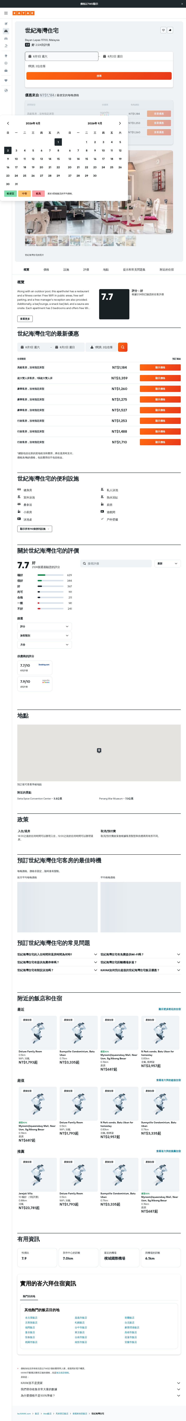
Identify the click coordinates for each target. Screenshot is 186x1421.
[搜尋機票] (5, 23)
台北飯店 (129, 1322)
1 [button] (87, 89)
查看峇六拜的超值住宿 (168, 1080)
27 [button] (70, 122)
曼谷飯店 (30, 1332)
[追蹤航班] (5, 63)
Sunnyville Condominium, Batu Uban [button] (77, 1053)
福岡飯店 (30, 1327)
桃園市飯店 (31, 1342)
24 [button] (45, 122)
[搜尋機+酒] (5, 45)
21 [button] (79, 114)
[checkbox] (34, 667)
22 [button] (87, 114)
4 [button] (54, 97)
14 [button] (79, 105)
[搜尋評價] (119, 563)
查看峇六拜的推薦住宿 (168, 1151)
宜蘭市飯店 (131, 1342)
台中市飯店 (81, 1327)
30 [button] (37, 131)
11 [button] (54, 105)
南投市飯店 (81, 1342)
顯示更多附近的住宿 (170, 1009)
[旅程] (5, 80)
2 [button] (37, 97)
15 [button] (87, 105)
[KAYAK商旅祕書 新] (5, 70)
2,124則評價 (42, 45)
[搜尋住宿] (5, 31)
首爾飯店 (129, 1317)
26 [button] (62, 122)
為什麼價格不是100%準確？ (101, 1396)
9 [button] (37, 105)
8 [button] (87, 97)
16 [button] (37, 114)
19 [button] (62, 114)
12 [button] (62, 105)
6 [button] (70, 97)
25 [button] (53, 122)
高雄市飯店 (131, 1332)
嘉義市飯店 (81, 1317)
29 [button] (87, 122)
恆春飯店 (30, 1337)
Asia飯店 (47, 1413)
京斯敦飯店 (31, 1322)
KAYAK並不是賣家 (101, 1383)
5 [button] (62, 97)
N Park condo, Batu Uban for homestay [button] (157, 1053)
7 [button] (79, 97)
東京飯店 (80, 1332)
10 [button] (45, 105)
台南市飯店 (81, 1337)
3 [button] (45, 97)
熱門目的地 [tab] (29, 1296)
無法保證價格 (62, 1372)
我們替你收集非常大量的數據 (101, 1389)
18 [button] (53, 114)
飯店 (37, 1413)
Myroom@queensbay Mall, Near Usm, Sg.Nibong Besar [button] (119, 1056)
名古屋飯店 (31, 1317)
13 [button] (70, 105)
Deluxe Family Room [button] (30, 1051)
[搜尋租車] (5, 38)
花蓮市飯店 (131, 1337)
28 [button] (78, 122)
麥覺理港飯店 (132, 1327)
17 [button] (45, 114)
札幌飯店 (80, 1322)
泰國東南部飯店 (80, 1413)
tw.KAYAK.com (24, 1413)
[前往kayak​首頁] (23, 13)
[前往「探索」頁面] (5, 55)
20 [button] (70, 114)
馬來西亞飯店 (62, 1413)
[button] (182, 4)
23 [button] (36, 122)
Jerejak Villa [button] (26, 1193)
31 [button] (45, 131)
